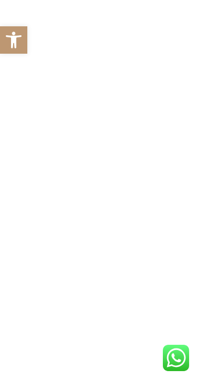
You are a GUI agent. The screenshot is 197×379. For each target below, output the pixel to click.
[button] (13, 40)
